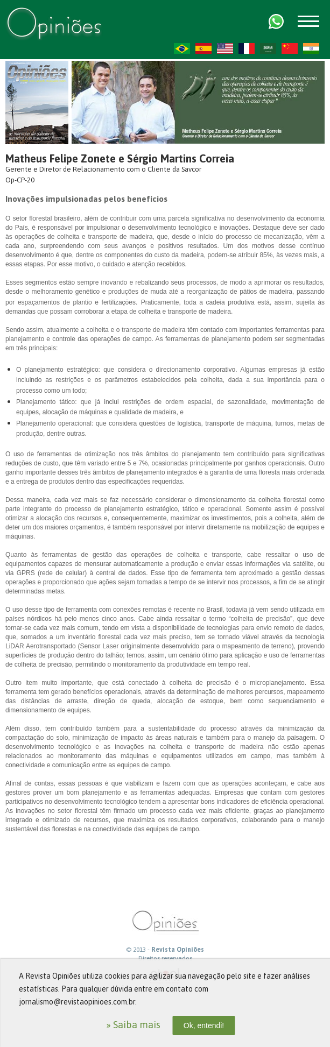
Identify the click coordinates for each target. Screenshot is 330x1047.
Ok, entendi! (204, 1025)
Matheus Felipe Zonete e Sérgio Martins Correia (119, 158)
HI (311, 48)
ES (203, 48)
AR (268, 48)
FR (246, 48)
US (225, 48)
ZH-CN (290, 48)
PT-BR (182, 48)
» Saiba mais (133, 1024)
